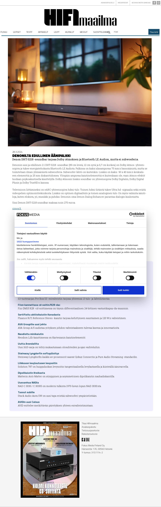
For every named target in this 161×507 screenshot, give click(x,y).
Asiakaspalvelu (89, 427)
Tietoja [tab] (130, 223)
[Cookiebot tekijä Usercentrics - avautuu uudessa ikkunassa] (131, 214)
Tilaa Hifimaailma (90, 423)
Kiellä (37, 290)
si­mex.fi (17, 208)
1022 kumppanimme (28, 241)
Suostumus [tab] (31, 223)
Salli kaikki (123, 290)
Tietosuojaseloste (90, 430)
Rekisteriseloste (90, 434)
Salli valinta (80, 290)
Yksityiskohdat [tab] (64, 223)
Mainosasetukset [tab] (97, 223)
